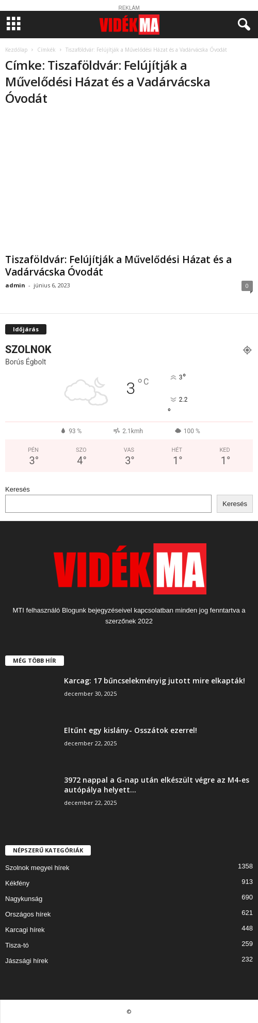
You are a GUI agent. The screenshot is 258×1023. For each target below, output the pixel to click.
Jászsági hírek (26, 961)
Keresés (17, 489)
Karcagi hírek (25, 930)
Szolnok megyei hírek (37, 868)
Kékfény (17, 883)
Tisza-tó (17, 945)
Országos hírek (28, 914)
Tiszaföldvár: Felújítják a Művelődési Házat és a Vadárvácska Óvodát (118, 266)
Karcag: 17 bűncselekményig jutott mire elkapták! (154, 680)
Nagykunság (23, 899)
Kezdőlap (16, 49)
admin (15, 285)
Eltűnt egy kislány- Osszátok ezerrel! (130, 730)
